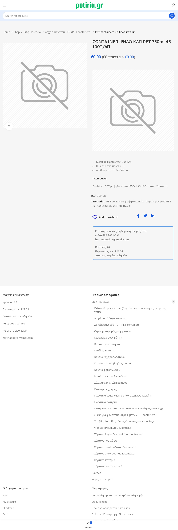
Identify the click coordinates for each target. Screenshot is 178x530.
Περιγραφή (99, 178)
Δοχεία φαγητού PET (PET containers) (68, 32)
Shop (17, 32)
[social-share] (138, 215)
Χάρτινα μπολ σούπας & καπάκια (114, 453)
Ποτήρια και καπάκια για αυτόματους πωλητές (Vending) (128, 408)
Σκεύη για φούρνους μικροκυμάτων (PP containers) (125, 415)
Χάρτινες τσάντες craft (108, 466)
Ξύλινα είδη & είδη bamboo (110, 382)
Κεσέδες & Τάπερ (104, 350)
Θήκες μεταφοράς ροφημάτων (112, 331)
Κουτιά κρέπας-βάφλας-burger (113, 363)
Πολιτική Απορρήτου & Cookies (111, 508)
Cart (5, 514)
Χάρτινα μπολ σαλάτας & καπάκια (114, 447)
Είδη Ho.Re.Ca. (32, 32)
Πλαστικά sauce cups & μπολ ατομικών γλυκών (122, 395)
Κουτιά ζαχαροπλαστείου (110, 357)
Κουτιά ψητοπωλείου (107, 369)
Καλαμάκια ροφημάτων (108, 337)
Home (6, 32)
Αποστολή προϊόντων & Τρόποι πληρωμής (117, 495)
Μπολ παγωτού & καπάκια (110, 376)
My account (9, 501)
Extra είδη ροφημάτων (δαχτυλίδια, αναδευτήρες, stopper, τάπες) (130, 309)
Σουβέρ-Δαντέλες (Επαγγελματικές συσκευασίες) (124, 421)
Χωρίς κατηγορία (102, 479)
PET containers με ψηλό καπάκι (115, 32)
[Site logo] (89, 5)
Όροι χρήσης (99, 501)
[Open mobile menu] (4, 5)
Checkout (8, 508)
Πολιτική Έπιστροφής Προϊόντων (112, 514)
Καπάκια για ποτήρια (107, 344)
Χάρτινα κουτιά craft (106, 440)
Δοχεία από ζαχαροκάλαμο (110, 318)
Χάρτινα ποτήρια (104, 460)
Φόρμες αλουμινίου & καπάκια (112, 427)
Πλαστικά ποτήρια (105, 402)
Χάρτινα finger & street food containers (118, 434)
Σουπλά (96, 472)
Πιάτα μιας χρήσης (105, 389)
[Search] (89, 15)
